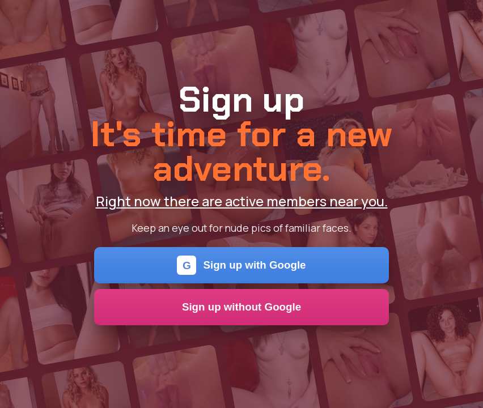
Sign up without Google (241, 307)
